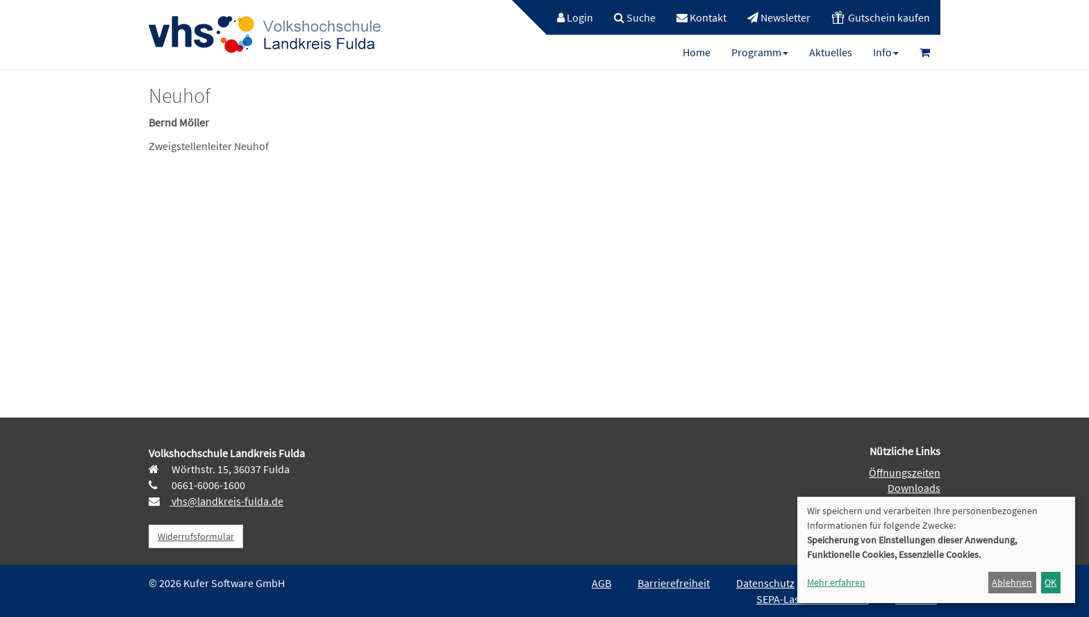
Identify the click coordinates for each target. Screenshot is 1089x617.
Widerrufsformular (196, 536)
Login (575, 17)
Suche (635, 17)
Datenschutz (765, 583)
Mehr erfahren (836, 582)
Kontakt (701, 17)
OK (1050, 582)
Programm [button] (759, 52)
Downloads (914, 488)
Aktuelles (830, 52)
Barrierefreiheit (674, 583)
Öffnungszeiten (904, 472)
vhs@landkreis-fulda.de (226, 501)
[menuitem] (568, 17)
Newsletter (778, 17)
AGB (601, 583)
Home (696, 52)
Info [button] (886, 52)
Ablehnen (1012, 582)
